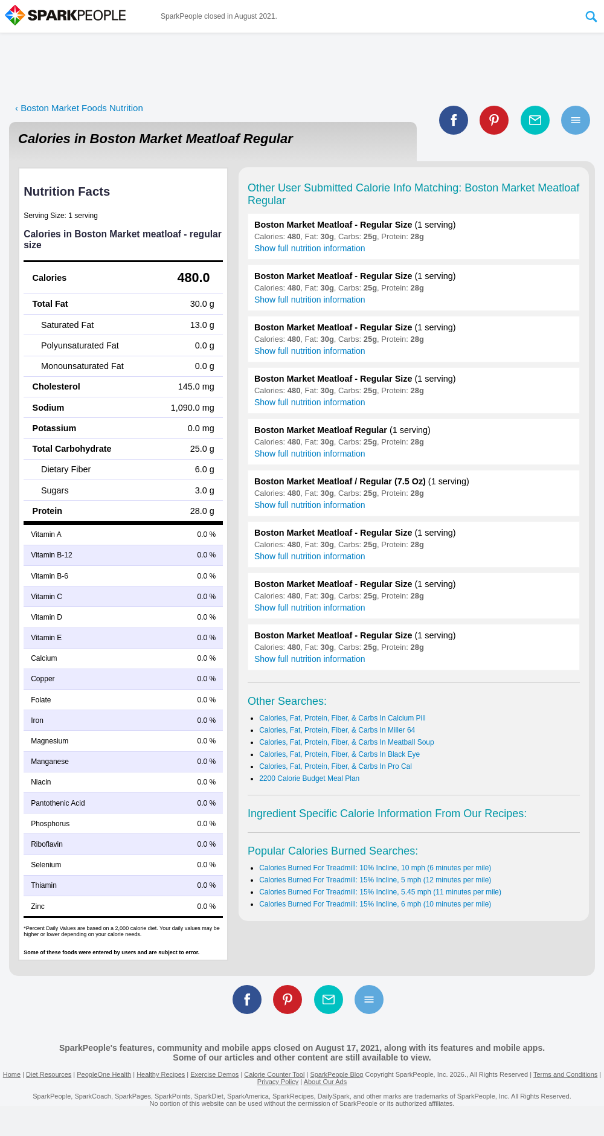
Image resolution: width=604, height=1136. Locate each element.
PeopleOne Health (104, 1074)
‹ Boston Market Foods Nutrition (79, 108)
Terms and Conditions (565, 1074)
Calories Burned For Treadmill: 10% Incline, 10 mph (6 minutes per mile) (375, 868)
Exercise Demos (214, 1074)
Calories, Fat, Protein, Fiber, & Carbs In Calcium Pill (342, 718)
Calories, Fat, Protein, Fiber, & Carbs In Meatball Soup (346, 742)
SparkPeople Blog (336, 1074)
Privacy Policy (277, 1081)
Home (12, 1074)
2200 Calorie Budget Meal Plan (309, 778)
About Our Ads (325, 1081)
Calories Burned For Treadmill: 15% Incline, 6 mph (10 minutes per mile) (375, 904)
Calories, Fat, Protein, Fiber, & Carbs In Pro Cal (335, 766)
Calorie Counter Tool (274, 1074)
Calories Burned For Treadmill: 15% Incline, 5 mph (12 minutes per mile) (375, 880)
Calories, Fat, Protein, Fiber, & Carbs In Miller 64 (337, 730)
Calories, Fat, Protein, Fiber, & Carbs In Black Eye (339, 754)
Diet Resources (48, 1074)
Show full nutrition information (309, 248)
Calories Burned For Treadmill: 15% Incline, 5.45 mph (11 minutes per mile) (380, 892)
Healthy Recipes (161, 1074)
